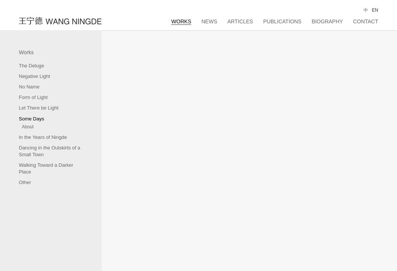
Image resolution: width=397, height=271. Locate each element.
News (209, 21)
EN (375, 10)
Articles (240, 21)
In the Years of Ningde (43, 137)
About (27, 126)
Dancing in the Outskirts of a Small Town (49, 151)
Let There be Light (38, 108)
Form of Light (33, 97)
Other (25, 182)
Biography (327, 21)
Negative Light (34, 76)
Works (181, 21)
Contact (365, 21)
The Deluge (31, 66)
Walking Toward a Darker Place (46, 168)
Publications (282, 21)
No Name (29, 87)
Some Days (31, 119)
